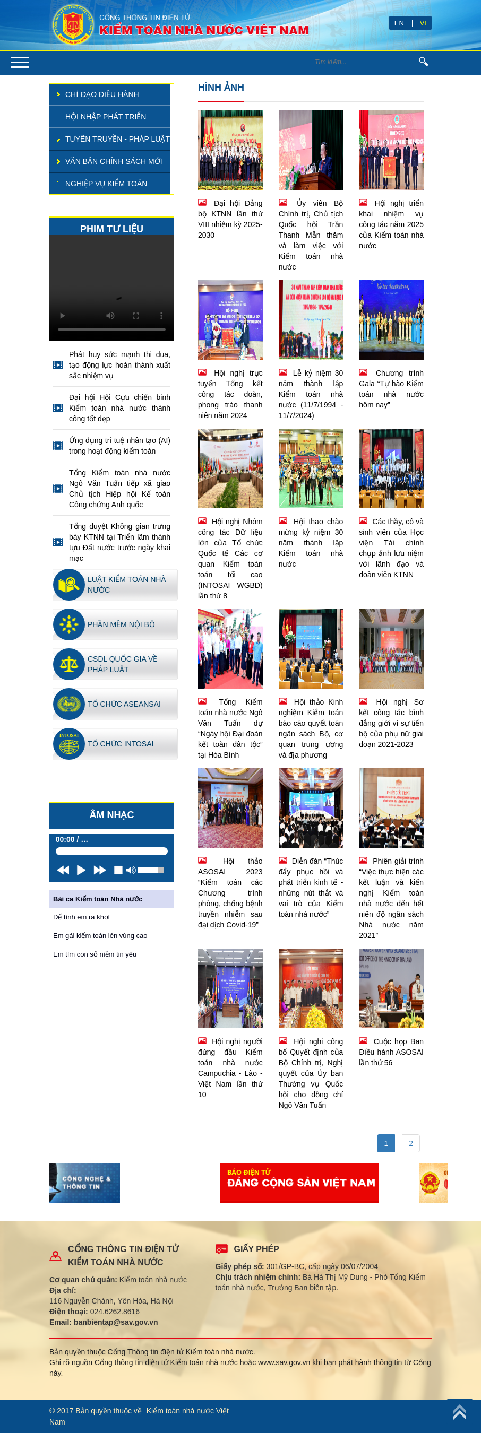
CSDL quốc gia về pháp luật (122, 664)
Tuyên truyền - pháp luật (117, 139)
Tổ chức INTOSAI (120, 744)
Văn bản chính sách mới (113, 161)
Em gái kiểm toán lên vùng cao (100, 936)
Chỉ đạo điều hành (102, 94)
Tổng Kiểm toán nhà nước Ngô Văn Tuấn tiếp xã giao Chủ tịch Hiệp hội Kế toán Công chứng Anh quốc (119, 488)
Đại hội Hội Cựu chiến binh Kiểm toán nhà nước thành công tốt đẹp (119, 408)
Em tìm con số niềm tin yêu (94, 954)
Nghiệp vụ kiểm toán (106, 183)
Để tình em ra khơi (81, 917)
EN (399, 23)
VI (423, 23)
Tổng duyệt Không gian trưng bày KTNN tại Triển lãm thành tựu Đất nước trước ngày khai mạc (119, 542)
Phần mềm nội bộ (121, 624)
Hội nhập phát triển (105, 116)
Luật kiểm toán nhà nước (127, 584)
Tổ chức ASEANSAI (124, 704)
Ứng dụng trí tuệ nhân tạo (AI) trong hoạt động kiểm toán (119, 445)
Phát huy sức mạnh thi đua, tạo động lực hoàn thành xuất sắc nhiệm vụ (119, 365)
